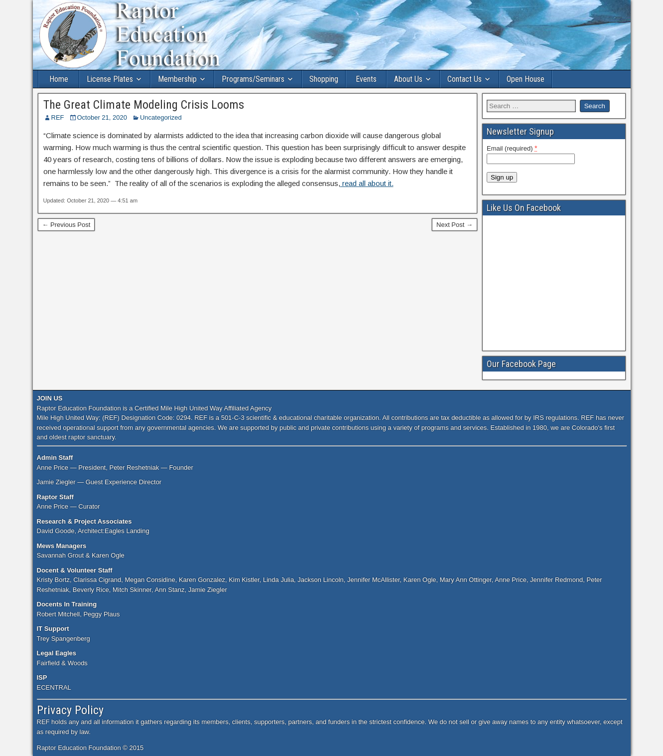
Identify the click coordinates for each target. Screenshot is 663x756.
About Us (408, 79)
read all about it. (367, 183)
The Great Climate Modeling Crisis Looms (143, 105)
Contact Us (464, 79)
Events (366, 79)
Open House (525, 79)
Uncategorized (161, 117)
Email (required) (512, 148)
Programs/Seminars (253, 79)
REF (57, 117)
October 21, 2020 (102, 117)
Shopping (323, 79)
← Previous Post (66, 224)
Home (58, 79)
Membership (177, 79)
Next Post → (454, 224)
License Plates (110, 79)
